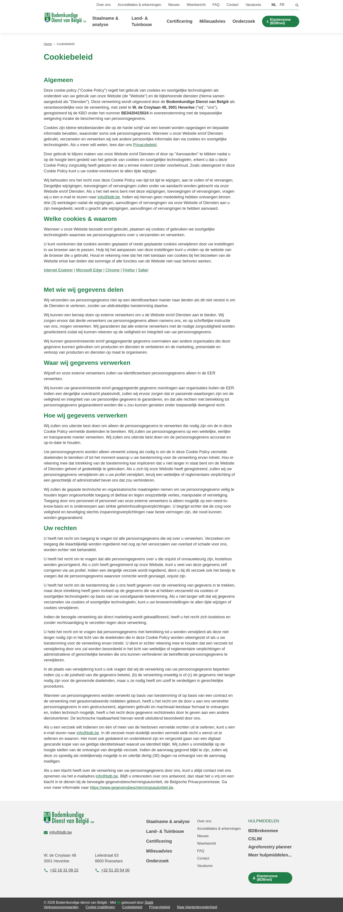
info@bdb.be (109, 197)
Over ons (103, 5)
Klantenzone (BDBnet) (280, 21)
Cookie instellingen (100, 907)
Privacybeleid (144, 145)
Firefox (129, 270)
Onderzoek (244, 21)
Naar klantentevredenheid (197, 907)
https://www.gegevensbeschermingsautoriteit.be (131, 787)
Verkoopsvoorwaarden (61, 907)
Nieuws (174, 5)
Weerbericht (196, 5)
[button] (297, 5)
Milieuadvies (213, 21)
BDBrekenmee (263, 830)
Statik (149, 902)
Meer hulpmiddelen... (270, 855)
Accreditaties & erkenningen (139, 5)
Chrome (113, 270)
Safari (143, 270)
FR (282, 5)
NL (273, 5)
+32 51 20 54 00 (112, 870)
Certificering (179, 21)
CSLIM (255, 838)
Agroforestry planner (270, 846)
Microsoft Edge (89, 270)
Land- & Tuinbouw (165, 831)
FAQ (215, 5)
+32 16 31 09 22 (61, 870)
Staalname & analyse (168, 821)
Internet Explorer (58, 270)
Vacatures (253, 5)
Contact (232, 5)
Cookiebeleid (132, 907)
